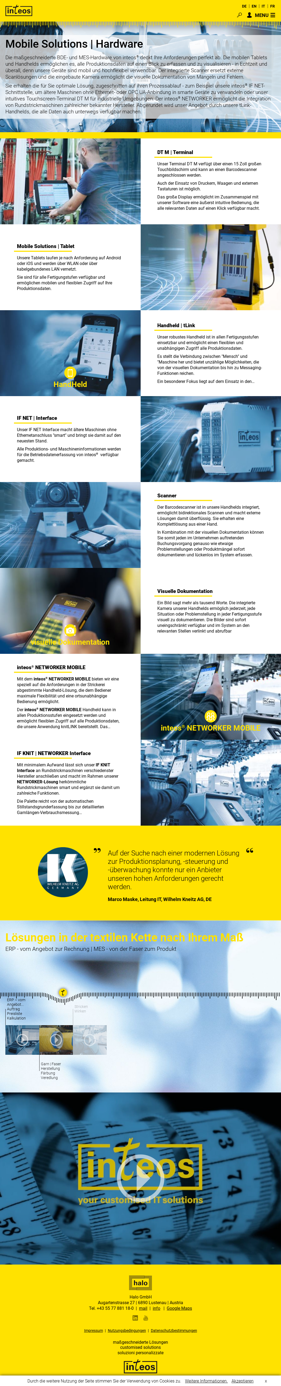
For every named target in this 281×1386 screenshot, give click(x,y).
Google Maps (179, 1308)
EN (254, 6)
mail (143, 1308)
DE (244, 6)
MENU (262, 15)
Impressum (93, 1330)
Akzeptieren (243, 1381)
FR (272, 6)
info (156, 1308)
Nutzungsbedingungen (127, 1330)
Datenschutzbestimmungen (174, 1330)
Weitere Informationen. (206, 1381)
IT (263, 6)
